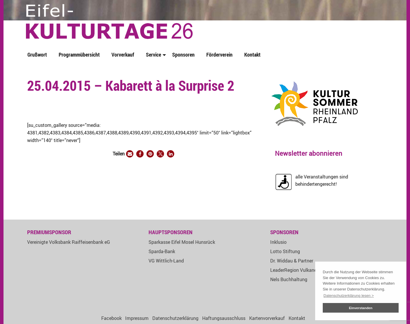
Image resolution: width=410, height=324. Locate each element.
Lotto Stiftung (285, 251)
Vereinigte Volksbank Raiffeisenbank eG (68, 242)
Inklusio (278, 242)
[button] (129, 153)
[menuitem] (38, 55)
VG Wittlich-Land (166, 261)
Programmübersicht (79, 54)
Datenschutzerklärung (175, 318)
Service (153, 54)
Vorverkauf (122, 54)
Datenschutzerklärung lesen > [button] (349, 295)
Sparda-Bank (162, 251)
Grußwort (37, 54)
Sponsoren (183, 54)
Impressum (137, 318)
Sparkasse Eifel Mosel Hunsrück (182, 242)
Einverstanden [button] (361, 308)
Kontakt (252, 54)
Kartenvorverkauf (267, 318)
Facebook (111, 318)
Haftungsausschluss (223, 318)
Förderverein (219, 54)
